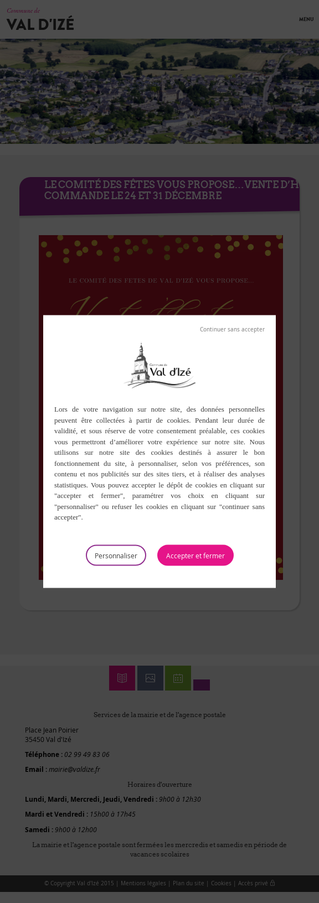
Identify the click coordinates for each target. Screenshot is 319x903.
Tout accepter (195, 554)
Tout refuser (232, 329)
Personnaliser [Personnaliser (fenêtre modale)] (116, 555)
